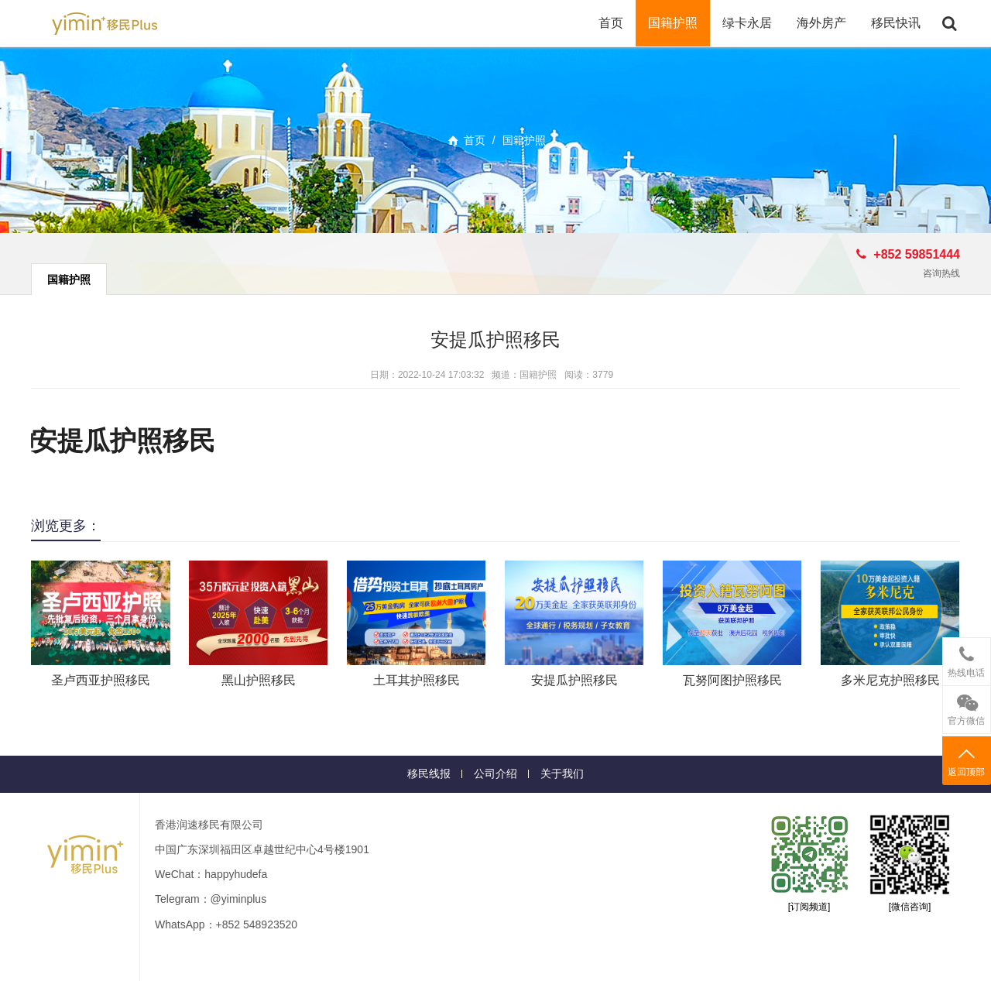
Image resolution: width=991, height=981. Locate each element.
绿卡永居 (747, 22)
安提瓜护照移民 (574, 680)
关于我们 (562, 773)
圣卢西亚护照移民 (100, 680)
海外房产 (821, 22)
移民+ (104, 23)
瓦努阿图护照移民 (732, 680)
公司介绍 (495, 773)
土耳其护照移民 (416, 680)
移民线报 (429, 773)
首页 (610, 22)
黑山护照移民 (258, 680)
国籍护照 (673, 22)
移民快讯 (896, 22)
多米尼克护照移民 (890, 680)
